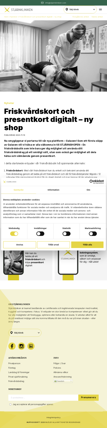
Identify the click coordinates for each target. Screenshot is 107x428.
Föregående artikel (80, 17)
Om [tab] (88, 189)
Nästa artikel (97, 17)
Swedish (59, 381)
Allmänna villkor (61, 372)
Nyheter (13, 17)
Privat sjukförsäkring (18, 376)
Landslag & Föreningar (19, 372)
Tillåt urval (53, 244)
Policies (57, 367)
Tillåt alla (87, 244)
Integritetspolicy (53, 417)
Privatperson (14, 363)
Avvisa (19, 244)
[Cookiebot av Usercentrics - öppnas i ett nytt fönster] (91, 182)
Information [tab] (53, 189)
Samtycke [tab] (19, 189)
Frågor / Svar (60, 363)
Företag (12, 367)
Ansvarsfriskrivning (62, 376)
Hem (6, 17)
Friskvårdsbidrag (16, 381)
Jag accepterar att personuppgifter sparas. (33, 404)
